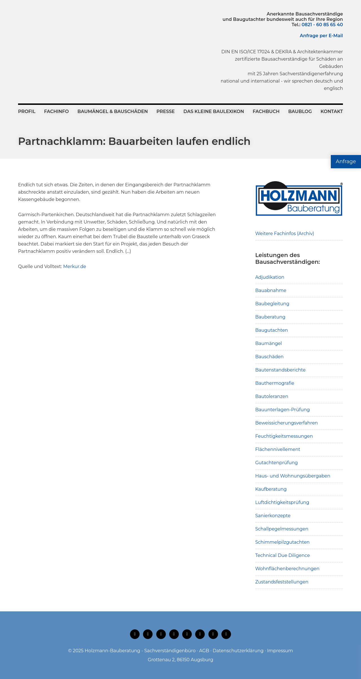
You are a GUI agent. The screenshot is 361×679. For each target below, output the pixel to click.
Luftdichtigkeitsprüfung (282, 502)
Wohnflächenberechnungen (287, 568)
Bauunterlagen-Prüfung (282, 409)
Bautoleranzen (271, 396)
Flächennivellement (277, 449)
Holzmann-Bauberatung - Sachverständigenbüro (140, 650)
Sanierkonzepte (272, 515)
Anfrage (346, 161)
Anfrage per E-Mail (321, 35)
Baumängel (268, 343)
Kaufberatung (271, 489)
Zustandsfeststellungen (281, 582)
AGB (204, 650)
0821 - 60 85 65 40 (322, 24)
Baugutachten (271, 330)
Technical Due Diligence (282, 555)
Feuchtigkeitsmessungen (284, 436)
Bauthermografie (274, 383)
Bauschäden (269, 356)
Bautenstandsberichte (280, 370)
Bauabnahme (270, 290)
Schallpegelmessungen (281, 529)
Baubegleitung (272, 303)
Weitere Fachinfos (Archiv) (284, 233)
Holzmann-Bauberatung (49, 24)
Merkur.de (74, 266)
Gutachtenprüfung (276, 462)
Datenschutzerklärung (238, 650)
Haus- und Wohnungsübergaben (292, 476)
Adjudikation (269, 277)
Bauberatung (270, 317)
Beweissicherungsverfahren (286, 423)
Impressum (280, 650)
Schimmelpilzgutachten (282, 542)
